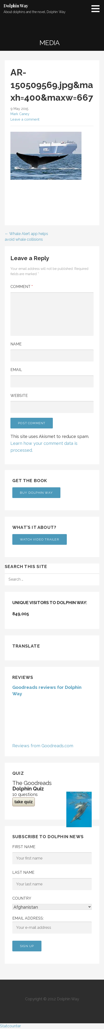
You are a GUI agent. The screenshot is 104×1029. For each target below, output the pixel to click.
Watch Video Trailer (39, 539)
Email (16, 369)
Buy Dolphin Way (36, 492)
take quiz (23, 801)
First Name (23, 847)
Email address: (52, 925)
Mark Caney (19, 114)
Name (16, 344)
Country (21, 898)
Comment (21, 286)
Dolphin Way (16, 6)
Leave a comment (24, 119)
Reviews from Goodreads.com (42, 745)
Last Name (23, 872)
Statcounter (10, 1026)
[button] (97, 8)
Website (19, 395)
